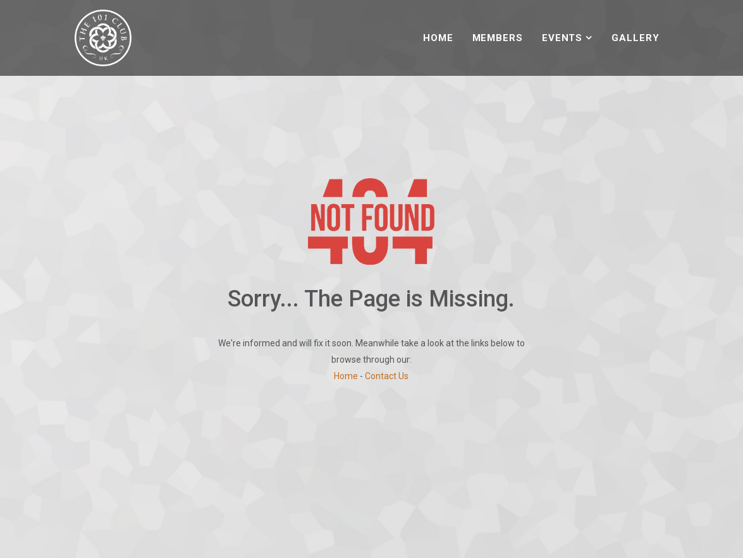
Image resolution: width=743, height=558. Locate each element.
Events (562, 38)
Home (438, 38)
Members (497, 38)
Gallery (635, 38)
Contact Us (386, 376)
